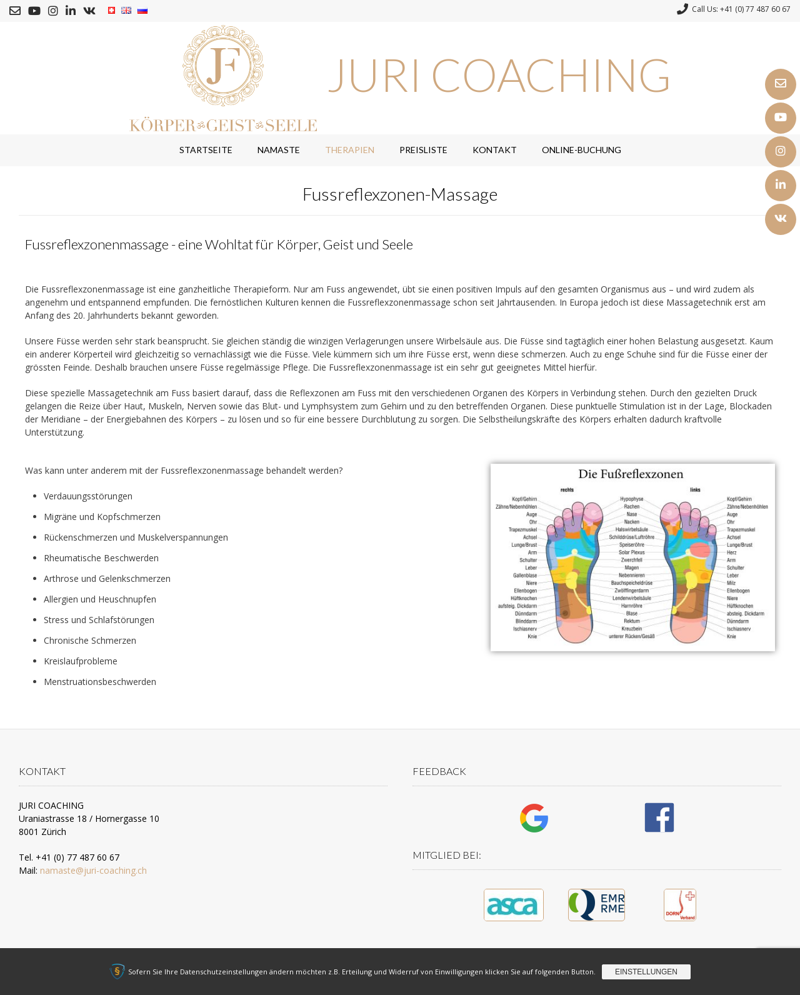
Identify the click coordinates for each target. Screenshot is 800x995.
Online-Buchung (581, 149)
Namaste (279, 149)
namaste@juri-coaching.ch (93, 870)
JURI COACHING (499, 74)
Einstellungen (646, 972)
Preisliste (423, 149)
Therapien (349, 149)
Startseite (205, 149)
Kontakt (494, 149)
